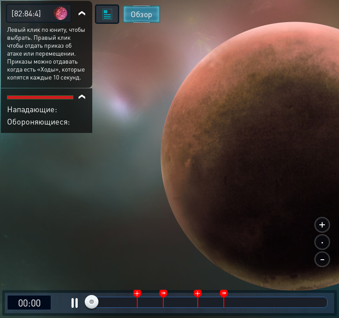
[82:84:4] (26, 13)
